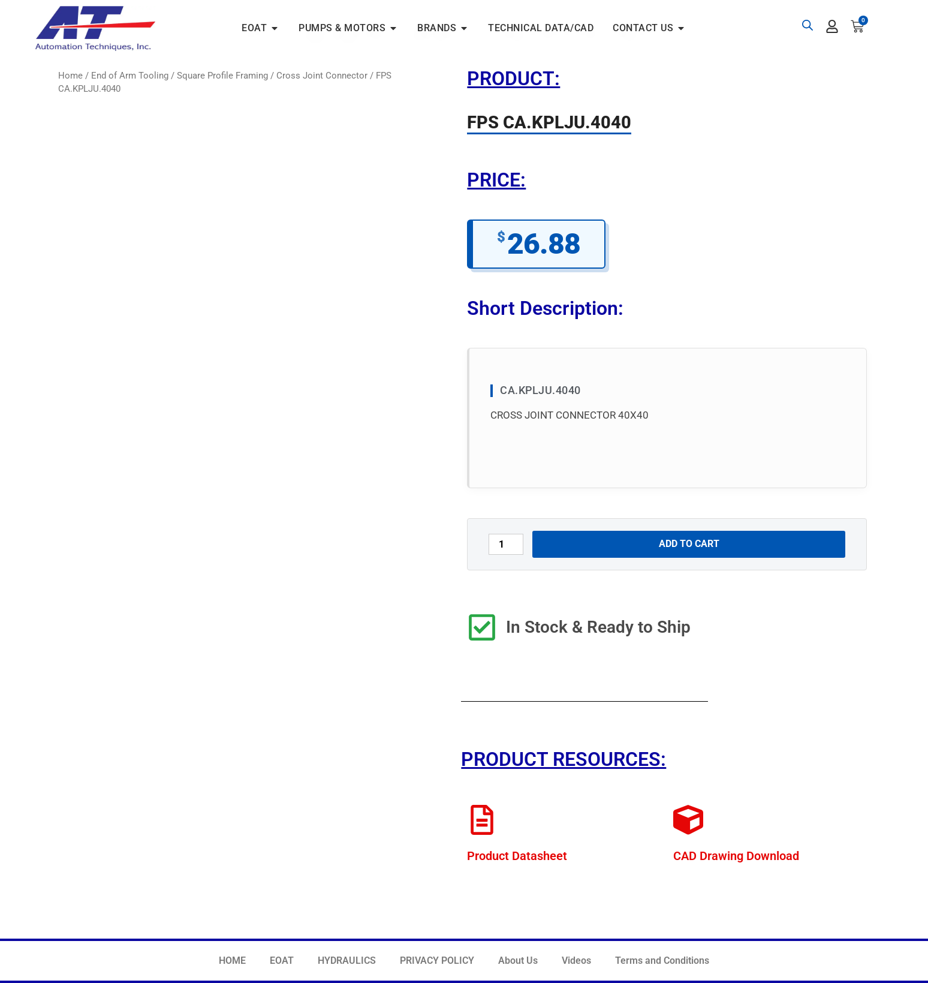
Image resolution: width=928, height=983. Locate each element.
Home (70, 75)
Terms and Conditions (662, 960)
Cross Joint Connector (321, 75)
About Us (518, 960)
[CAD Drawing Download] (688, 820)
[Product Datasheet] (482, 820)
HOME (232, 960)
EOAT (282, 960)
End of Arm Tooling (129, 75)
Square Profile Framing (222, 75)
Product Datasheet (517, 856)
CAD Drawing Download (736, 856)
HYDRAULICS (347, 960)
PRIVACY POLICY (437, 960)
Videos (576, 960)
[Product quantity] (506, 544)
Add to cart (689, 543)
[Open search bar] (807, 25)
